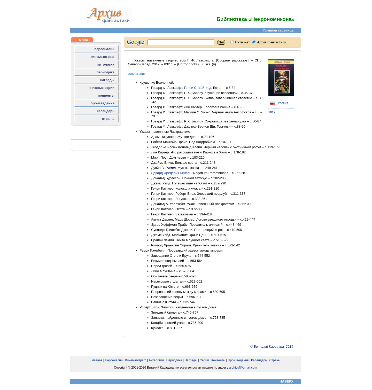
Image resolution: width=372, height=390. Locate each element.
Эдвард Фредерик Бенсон (171, 173)
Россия (278, 103)
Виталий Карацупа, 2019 (273, 346)
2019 (271, 112)
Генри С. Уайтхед (197, 88)
